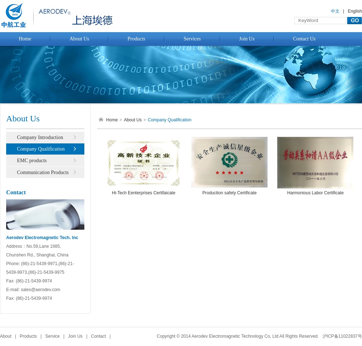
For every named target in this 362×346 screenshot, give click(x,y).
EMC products (32, 160)
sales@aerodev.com (40, 289)
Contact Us (304, 39)
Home (25, 39)
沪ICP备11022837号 (342, 336)
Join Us (246, 39)
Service (52, 336)
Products (136, 39)
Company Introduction (40, 137)
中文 (335, 11)
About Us (79, 39)
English (355, 11)
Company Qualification (41, 149)
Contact (98, 336)
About (5, 336)
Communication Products (43, 172)
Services (192, 39)
